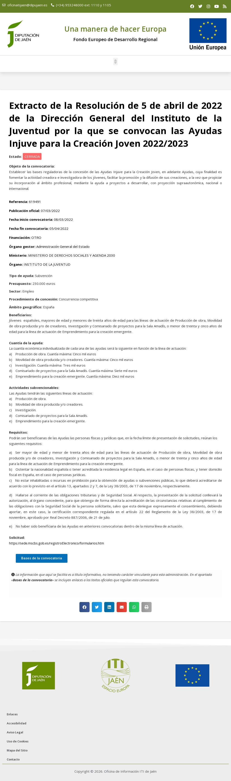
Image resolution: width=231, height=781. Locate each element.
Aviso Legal (15, 732)
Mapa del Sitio (17, 750)
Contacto (13, 759)
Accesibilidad (16, 723)
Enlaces (12, 714)
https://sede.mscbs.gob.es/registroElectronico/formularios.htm (58, 543)
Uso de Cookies (17, 741)
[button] (115, 61)
